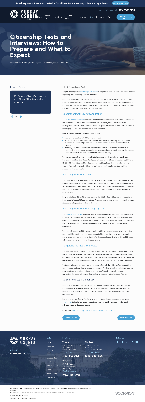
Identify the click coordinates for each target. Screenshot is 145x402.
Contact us (67, 302)
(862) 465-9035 (71, 375)
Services (50, 350)
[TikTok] (132, 342)
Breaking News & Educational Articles (100, 310)
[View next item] (21, 116)
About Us (50, 346)
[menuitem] (13, 398)
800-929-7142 (127, 10)
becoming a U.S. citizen (89, 91)
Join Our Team (52, 366)
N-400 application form (75, 119)
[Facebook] (117, 342)
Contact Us (51, 377)
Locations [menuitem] (83, 17)
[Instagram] (122, 342)
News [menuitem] (91, 17)
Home (49, 342)
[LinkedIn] (127, 342)
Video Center (52, 374)
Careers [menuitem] (110, 17)
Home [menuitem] (40, 17)
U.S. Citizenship (78, 310)
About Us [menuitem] (47, 17)
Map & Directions (69, 352)
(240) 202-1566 (94, 356)
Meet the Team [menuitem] (68, 17)
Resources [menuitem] (100, 17)
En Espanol (51, 354)
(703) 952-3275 (71, 356)
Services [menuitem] (58, 17)
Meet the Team (53, 358)
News (49, 369)
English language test (74, 214)
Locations (50, 362)
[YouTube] (137, 342)
